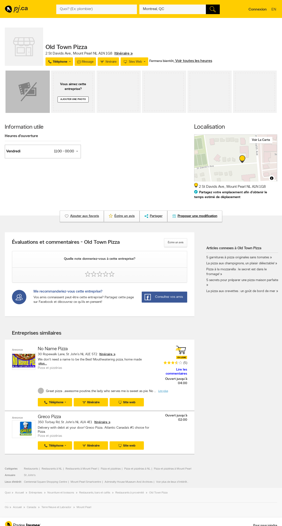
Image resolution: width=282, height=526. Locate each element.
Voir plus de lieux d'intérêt (171, 482)
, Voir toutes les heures (193, 61)
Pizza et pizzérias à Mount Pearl (172, 468)
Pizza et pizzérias (111, 468)
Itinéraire (106, 354)
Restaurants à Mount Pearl (81, 468)
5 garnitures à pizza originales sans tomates (237, 257)
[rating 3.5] (171, 363)
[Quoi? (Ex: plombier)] (96, 9)
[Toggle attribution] (272, 178)
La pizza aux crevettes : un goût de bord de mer (240, 291)
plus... (43, 363)
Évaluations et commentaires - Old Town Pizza (66, 242)
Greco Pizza (49, 417)
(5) (185, 363)
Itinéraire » (123, 53)
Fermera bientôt (161, 61)
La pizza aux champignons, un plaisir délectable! (240, 263)
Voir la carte (261, 140)
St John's (29, 475)
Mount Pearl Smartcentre (86, 482)
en (274, 10)
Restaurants (31, 468)
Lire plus (163, 391)
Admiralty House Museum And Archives (128, 482)
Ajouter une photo (73, 99)
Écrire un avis (175, 242)
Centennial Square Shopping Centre (45, 482)
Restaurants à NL (52, 468)
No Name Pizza (53, 349)
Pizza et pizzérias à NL (137, 468)
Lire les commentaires (176, 372)
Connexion (257, 9)
